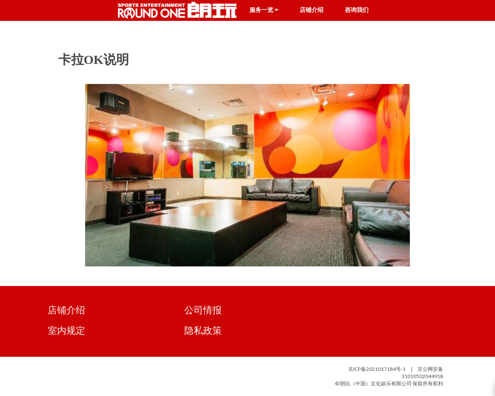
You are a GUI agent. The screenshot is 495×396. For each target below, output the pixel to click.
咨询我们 (357, 10)
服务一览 (264, 10)
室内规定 (66, 330)
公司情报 (203, 309)
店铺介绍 (311, 10)
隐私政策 (203, 330)
